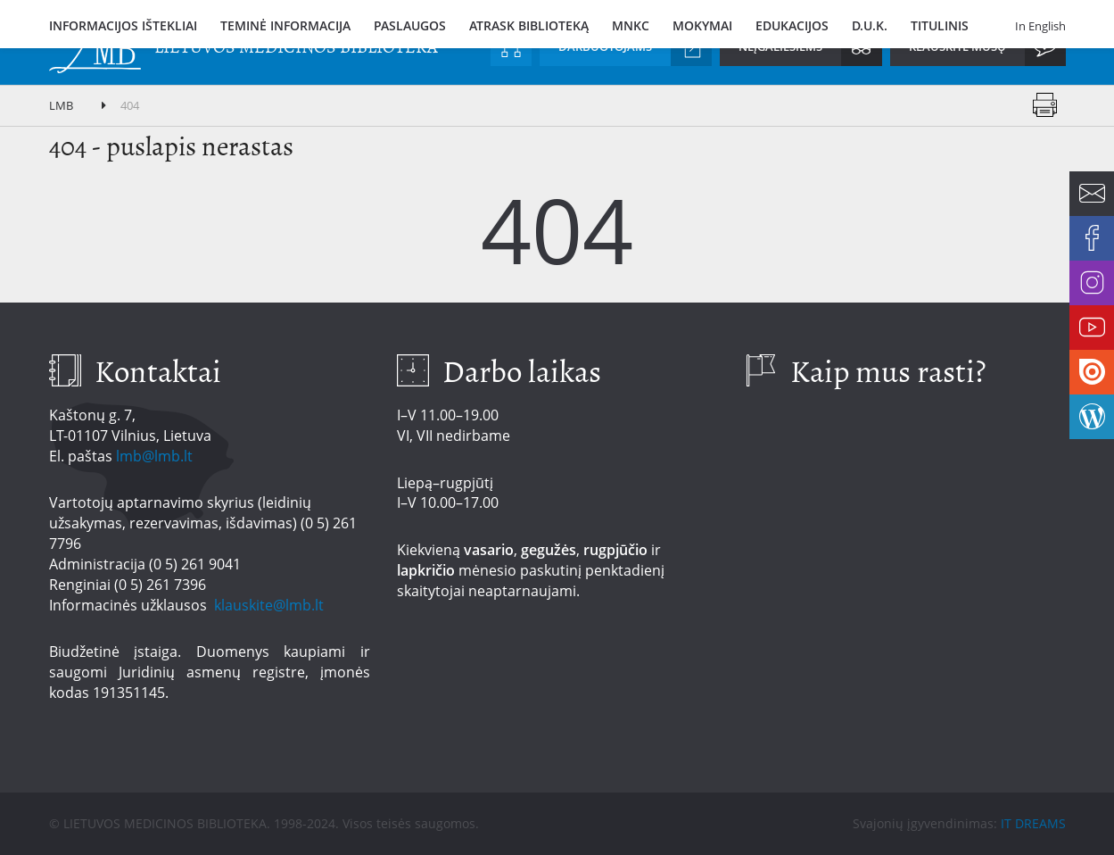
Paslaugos (410, 25)
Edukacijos (792, 25)
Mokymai (702, 25)
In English (1040, 26)
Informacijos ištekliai (123, 25)
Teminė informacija (285, 25)
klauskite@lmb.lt (270, 605)
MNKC (630, 25)
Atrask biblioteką (529, 25)
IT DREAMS (1033, 823)
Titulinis (940, 25)
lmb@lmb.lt (154, 456)
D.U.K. (869, 25)
